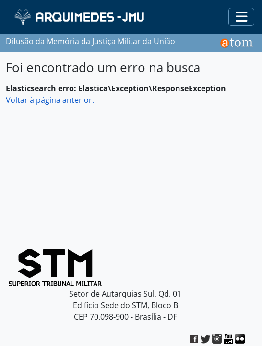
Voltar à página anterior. (50, 100)
